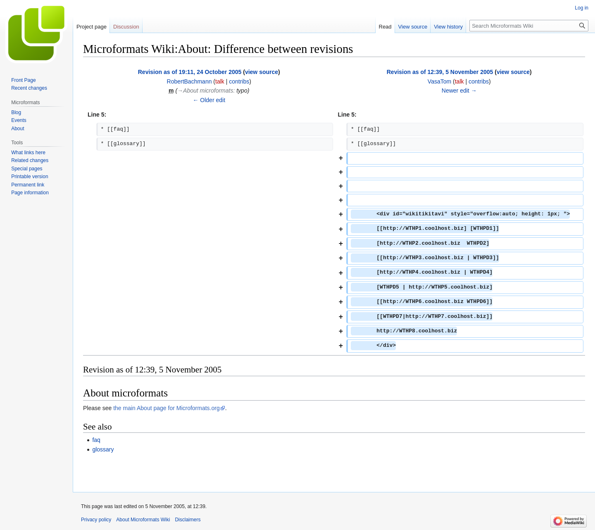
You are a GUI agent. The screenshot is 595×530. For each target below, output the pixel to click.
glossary (103, 449)
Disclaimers (187, 520)
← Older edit (209, 100)
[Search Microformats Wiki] (528, 25)
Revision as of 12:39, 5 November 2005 (440, 72)
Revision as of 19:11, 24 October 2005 (190, 72)
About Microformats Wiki (143, 520)
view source (261, 72)
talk (219, 81)
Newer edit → (459, 90)
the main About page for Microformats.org (166, 408)
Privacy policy (96, 520)
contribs (239, 81)
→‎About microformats (205, 90)
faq (96, 440)
